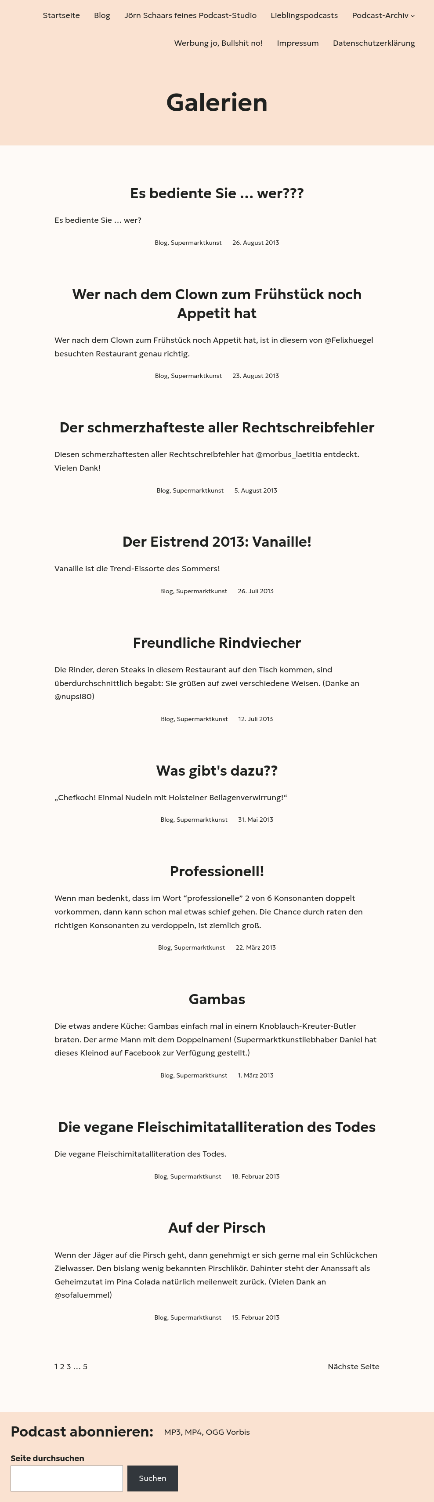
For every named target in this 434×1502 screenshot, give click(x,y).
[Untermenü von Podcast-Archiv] (412, 15)
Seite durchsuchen (47, 1458)
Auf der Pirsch (217, 1228)
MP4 (193, 1432)
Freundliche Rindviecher (217, 643)
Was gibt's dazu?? (217, 771)
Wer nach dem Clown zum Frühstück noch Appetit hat (217, 304)
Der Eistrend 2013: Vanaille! (216, 542)
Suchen (152, 1478)
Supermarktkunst (195, 243)
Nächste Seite (354, 1366)
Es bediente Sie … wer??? (217, 193)
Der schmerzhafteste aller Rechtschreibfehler (217, 427)
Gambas (216, 999)
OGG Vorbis (228, 1432)
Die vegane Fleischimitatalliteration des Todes (217, 1127)
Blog (161, 243)
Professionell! (217, 871)
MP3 (172, 1432)
